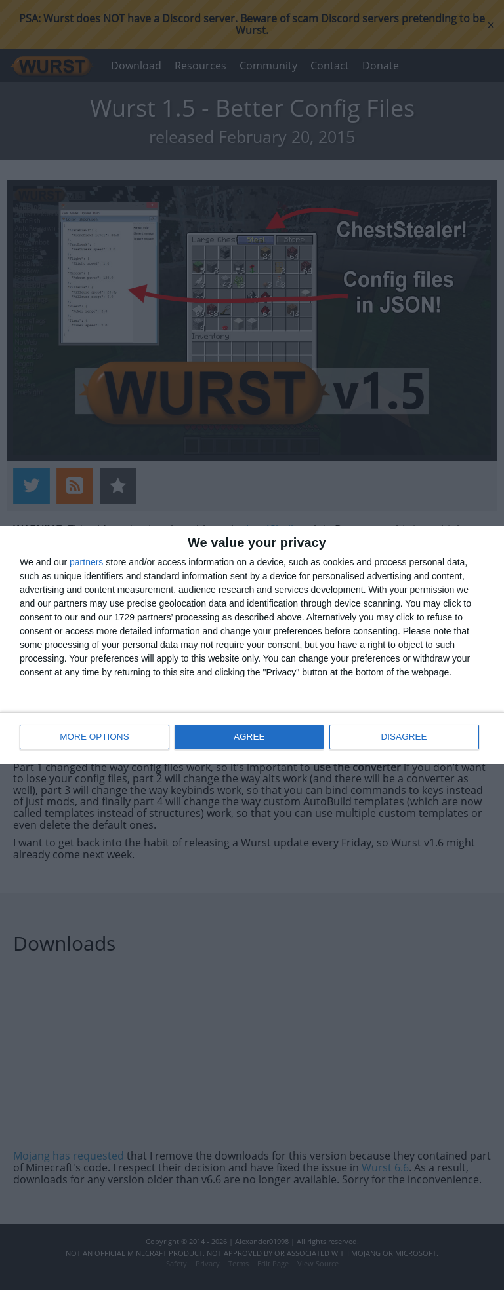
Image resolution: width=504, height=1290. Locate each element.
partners (86, 562)
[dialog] (252, 645)
